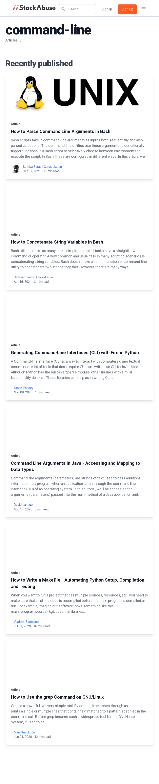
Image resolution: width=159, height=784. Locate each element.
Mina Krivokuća (24, 732)
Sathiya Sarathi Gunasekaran (42, 167)
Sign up (127, 9)
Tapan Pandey (23, 388)
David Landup (23, 505)
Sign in (106, 9)
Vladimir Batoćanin (26, 622)
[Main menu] (143, 7)
